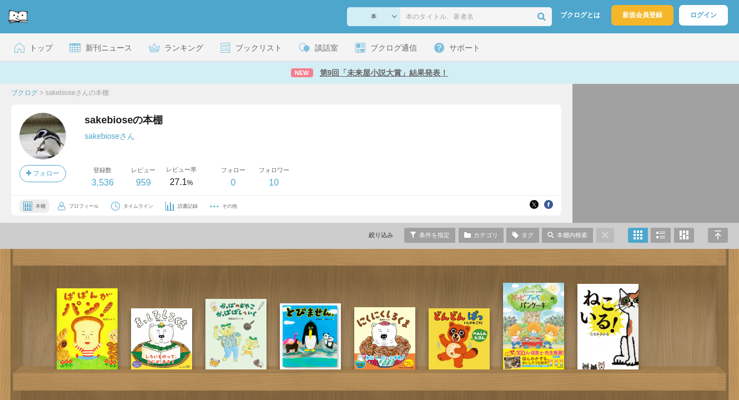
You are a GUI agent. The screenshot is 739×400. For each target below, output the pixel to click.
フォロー (42, 173)
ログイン (703, 15)
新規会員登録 (642, 15)
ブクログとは (580, 15)
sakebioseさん (109, 136)
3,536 (103, 182)
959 (143, 182)
